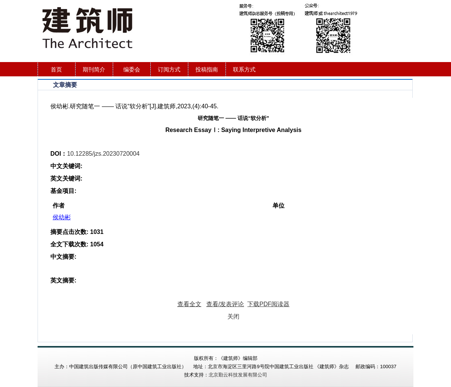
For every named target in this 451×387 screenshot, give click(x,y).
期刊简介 (94, 69)
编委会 (131, 69)
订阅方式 (169, 69)
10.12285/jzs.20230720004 (103, 153)
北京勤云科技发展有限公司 (238, 375)
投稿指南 (206, 69)
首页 (56, 69)
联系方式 (244, 69)
